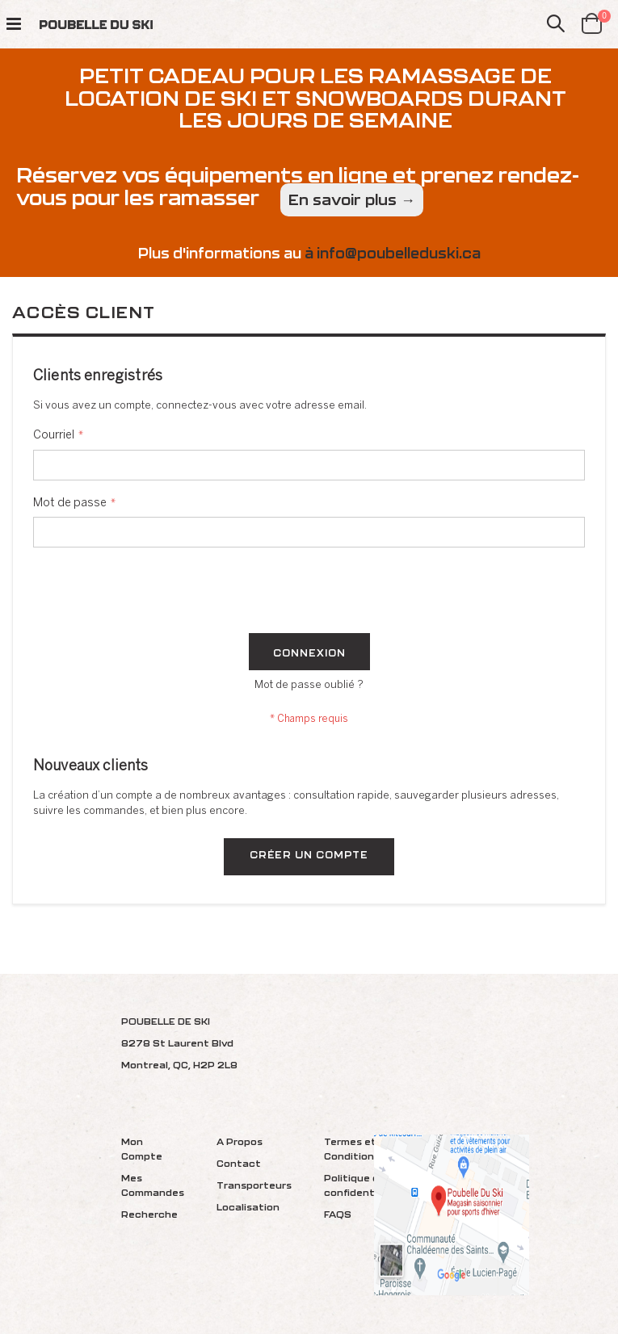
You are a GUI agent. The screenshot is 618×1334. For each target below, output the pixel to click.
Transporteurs (254, 1185)
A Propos (240, 1141)
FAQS (337, 1214)
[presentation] (156, 593)
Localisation (248, 1207)
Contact (239, 1163)
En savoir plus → (351, 199)
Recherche (149, 1214)
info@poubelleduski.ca (399, 253)
